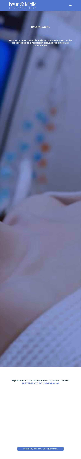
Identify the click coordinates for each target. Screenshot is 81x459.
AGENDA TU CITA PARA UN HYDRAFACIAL (40, 449)
